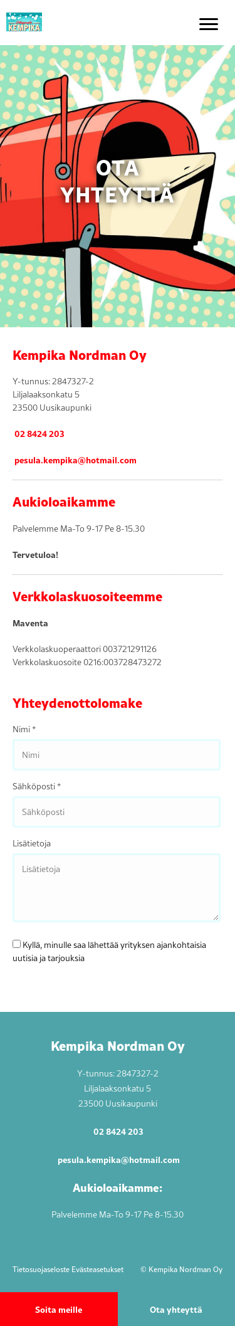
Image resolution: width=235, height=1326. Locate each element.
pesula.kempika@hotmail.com (75, 459)
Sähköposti (37, 786)
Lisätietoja (32, 843)
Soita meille (58, 1309)
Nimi (24, 729)
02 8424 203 (39, 433)
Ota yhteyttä (176, 1309)
